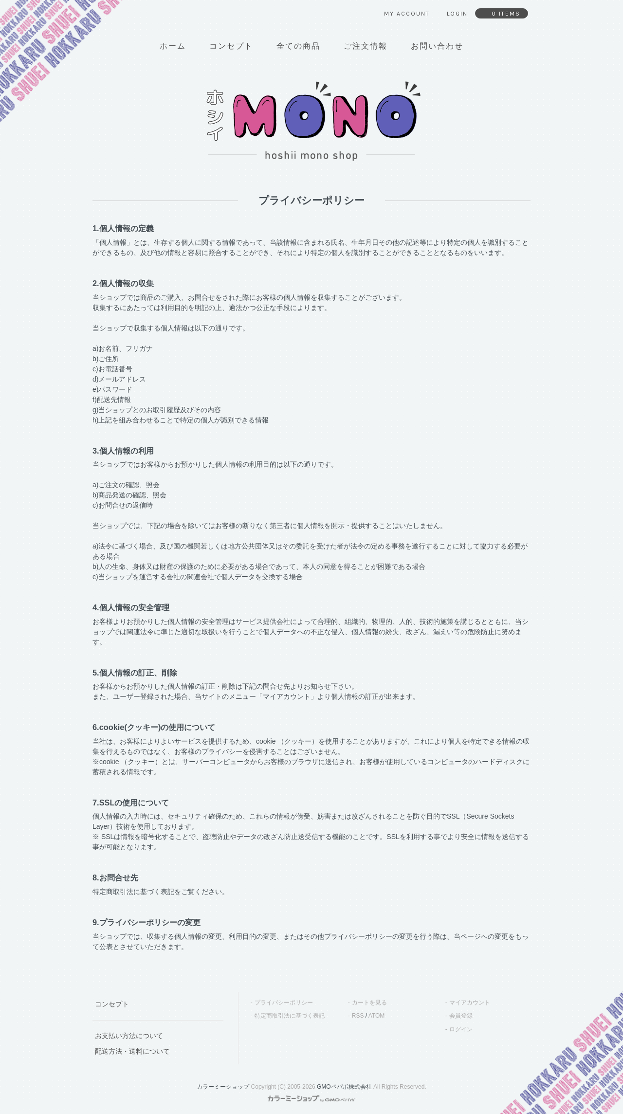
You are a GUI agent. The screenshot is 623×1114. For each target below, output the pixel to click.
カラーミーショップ (223, 1086)
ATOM (376, 1015)
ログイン (461, 1029)
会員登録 (461, 1015)
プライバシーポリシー (284, 1002)
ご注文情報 (365, 46)
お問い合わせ (437, 46)
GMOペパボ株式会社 (344, 1086)
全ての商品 (298, 46)
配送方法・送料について (132, 1051)
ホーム (173, 46)
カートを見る (369, 1002)
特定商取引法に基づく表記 (290, 1015)
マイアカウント (469, 1002)
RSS (358, 1015)
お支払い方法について (129, 1036)
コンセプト (231, 46)
